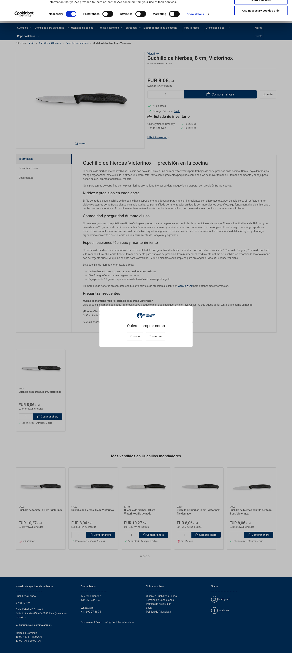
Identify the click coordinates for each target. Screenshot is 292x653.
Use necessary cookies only (261, 31)
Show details (195, 34)
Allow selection (261, 20)
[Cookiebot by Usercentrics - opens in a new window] (24, 34)
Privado (135, 336)
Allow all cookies (261, 9)
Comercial (155, 336)
